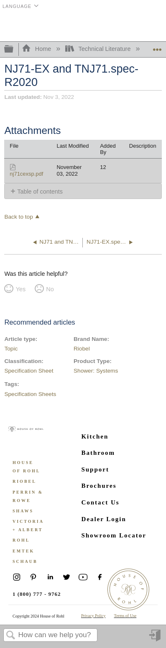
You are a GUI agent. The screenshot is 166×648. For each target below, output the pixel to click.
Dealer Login (103, 519)
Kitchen (94, 436)
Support (95, 469)
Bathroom (98, 452)
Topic (11, 348)
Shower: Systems (96, 371)
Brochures (98, 485)
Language (17, 6)
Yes (21, 289)
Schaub (25, 561)
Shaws (23, 511)
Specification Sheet (28, 371)
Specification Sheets (30, 394)
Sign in (155, 638)
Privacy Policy (93, 615)
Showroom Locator (113, 535)
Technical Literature (98, 48)
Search (10, 635)
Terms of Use (125, 615)
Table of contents (40, 191)
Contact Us (100, 502)
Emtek (23, 551)
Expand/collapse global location (157, 47)
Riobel (82, 348)
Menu (155, 26)
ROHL (21, 540)
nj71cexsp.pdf (26, 174)
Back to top (18, 217)
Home (37, 48)
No (50, 289)
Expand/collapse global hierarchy (14, 49)
